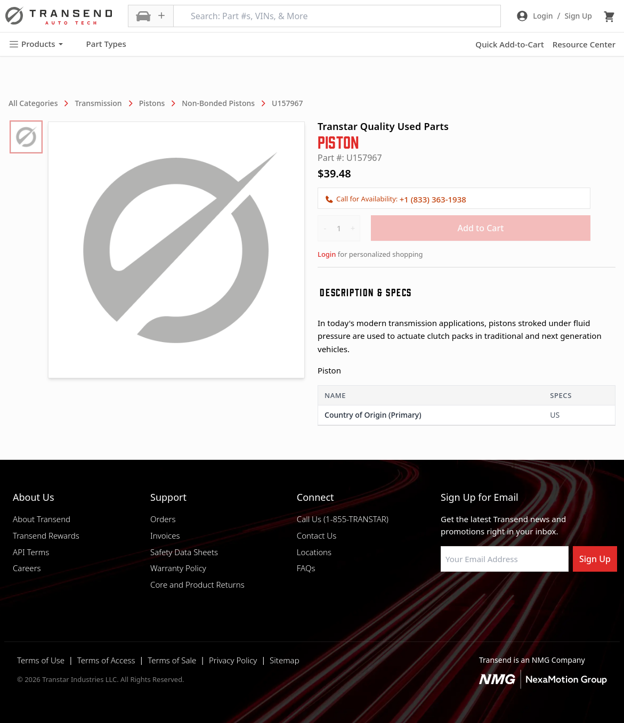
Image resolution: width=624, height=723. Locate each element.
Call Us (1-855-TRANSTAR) (342, 519)
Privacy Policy (233, 660)
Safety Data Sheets (184, 552)
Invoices (165, 535)
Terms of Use (40, 660)
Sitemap (284, 660)
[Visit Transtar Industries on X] (525, 597)
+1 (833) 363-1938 (433, 199)
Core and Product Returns (197, 584)
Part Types (100, 44)
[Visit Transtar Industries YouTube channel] (552, 597)
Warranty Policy (178, 568)
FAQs (306, 568)
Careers (27, 568)
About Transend (41, 519)
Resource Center (584, 44)
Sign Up (595, 559)
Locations (314, 552)
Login (327, 254)
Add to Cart (481, 228)
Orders (162, 519)
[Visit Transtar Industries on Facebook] (445, 597)
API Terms (31, 552)
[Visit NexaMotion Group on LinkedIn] (472, 597)
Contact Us (316, 535)
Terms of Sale (172, 660)
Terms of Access (106, 660)
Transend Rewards (46, 535)
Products (36, 44)
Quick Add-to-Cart (509, 44)
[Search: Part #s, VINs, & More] (337, 16)
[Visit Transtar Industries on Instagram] (499, 597)
